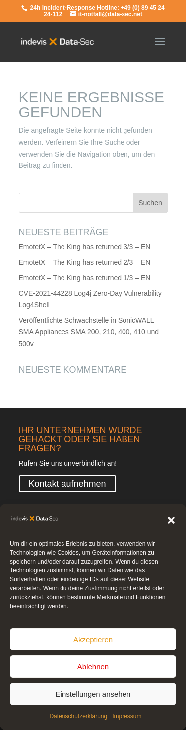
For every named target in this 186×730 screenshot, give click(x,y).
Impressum (126, 719)
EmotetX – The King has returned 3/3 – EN (85, 247)
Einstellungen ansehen (93, 696)
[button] (171, 523)
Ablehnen (93, 669)
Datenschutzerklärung (78, 719)
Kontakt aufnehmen (67, 483)
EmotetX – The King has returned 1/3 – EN (85, 278)
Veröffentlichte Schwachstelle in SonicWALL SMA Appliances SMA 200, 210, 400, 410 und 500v (89, 332)
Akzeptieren (93, 642)
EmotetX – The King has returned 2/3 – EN (85, 262)
